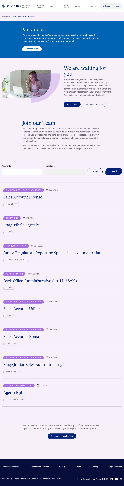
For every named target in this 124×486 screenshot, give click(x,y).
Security (95, 467)
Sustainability (93, 6)
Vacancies (32, 17)
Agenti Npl (13, 392)
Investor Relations (65, 6)
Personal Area (32, 49)
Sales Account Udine (22, 308)
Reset (95, 172)
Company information (40, 467)
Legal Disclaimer (115, 467)
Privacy (62, 467)
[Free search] (22, 172)
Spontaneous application (62, 436)
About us (52, 6)
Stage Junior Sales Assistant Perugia (35, 364)
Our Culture (72, 104)
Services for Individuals (40, 6)
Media (77, 6)
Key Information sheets (11, 467)
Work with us (22, 17)
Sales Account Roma (21, 336)
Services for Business (26, 6)
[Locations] (66, 172)
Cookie (78, 467)
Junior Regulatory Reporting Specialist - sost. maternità (53, 253)
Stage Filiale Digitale (21, 225)
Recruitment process (94, 104)
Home (14, 17)
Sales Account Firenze (23, 197)
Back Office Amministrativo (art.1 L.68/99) (41, 281)
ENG (117, 6)
